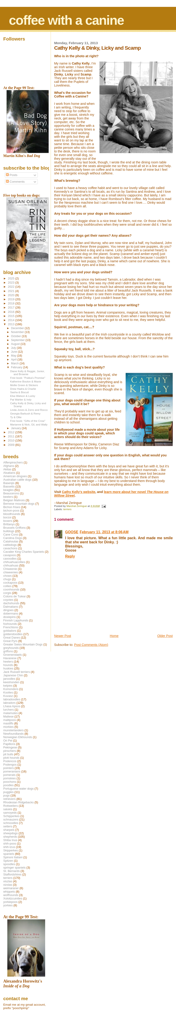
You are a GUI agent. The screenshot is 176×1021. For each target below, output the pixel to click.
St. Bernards (11, 871)
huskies (8, 668)
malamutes (10, 713)
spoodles (9, 864)
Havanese (9, 658)
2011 (11, 436)
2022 (11, 286)
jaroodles (9, 678)
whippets (9, 891)
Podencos (9, 761)
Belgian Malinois (14, 500)
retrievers (9, 799)
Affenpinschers (13, 462)
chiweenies (10, 572)
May (14, 355)
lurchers (8, 709)
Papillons (9, 744)
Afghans (8, 466)
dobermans (10, 613)
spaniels (8, 854)
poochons (9, 781)
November (18, 332)
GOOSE (71, 532)
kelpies (7, 685)
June (14, 351)
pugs (6, 795)
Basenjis (8, 483)
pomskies (9, 778)
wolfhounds (10, 895)
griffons (8, 651)
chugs (7, 579)
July (14, 347)
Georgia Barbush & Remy (25, 413)
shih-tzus (9, 847)
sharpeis (8, 829)
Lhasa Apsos (11, 706)
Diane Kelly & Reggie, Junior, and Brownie (27, 373)
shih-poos (9, 843)
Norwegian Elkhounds (17, 737)
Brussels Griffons (14, 527)
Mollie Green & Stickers (24, 385)
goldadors (9, 630)
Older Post (165, 636)
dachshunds (11, 603)
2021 (11, 291)
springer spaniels (14, 867)
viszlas (7, 881)
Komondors (10, 689)
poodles (8, 785)
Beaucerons (11, 493)
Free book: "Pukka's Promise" (27, 377)
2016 (11, 312)
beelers (8, 496)
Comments (15, 181)
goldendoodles (12, 634)
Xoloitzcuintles (12, 898)
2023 (11, 282)
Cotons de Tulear (14, 596)
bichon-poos (11, 510)
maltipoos (9, 720)
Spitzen (8, 860)
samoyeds (10, 812)
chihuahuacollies (14, 562)
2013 (11, 324)
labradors (9, 702)
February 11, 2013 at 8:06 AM (104, 532)
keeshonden (11, 682)
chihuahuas (10, 565)
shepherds (10, 836)
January (16, 428)
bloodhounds (11, 514)
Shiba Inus (10, 840)
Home (114, 636)
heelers (8, 661)
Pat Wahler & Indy (20, 399)
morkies (8, 727)
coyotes (8, 599)
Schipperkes (11, 816)
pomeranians (11, 771)
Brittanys (9, 524)
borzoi (7, 517)
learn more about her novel (125, 492)
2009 (11, 445)
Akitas (7, 469)
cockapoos (10, 582)
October (16, 336)
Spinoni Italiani (12, 857)
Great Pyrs (10, 641)
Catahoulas (10, 541)
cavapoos (9, 555)
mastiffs (8, 723)
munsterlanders (13, 730)
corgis (7, 593)
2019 (11, 299)
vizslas (7, 884)
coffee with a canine (66, 20)
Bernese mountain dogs (18, 503)
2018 (11, 303)
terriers (67, 509)
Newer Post (62, 636)
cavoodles (9, 558)
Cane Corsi (10, 534)
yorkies (8, 905)
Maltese (8, 716)
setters (7, 826)
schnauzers (10, 819)
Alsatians (9, 472)
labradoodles (11, 699)
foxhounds (10, 624)
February (17, 367)
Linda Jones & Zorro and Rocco (29, 409)
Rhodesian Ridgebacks (18, 802)
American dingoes (15, 476)
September (18, 340)
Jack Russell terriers (16, 672)
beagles (8, 490)
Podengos (9, 764)
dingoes (8, 610)
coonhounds (11, 589)
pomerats (9, 775)
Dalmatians (10, 606)
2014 (11, 320)
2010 (11, 440)
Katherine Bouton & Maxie (25, 381)
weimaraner (11, 888)
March (15, 363)
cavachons (10, 548)
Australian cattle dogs (17, 479)
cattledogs (10, 545)
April (14, 359)
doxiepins (9, 617)
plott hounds (11, 757)
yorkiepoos (10, 902)
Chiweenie (10, 569)
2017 (11, 307)
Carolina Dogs (12, 538)
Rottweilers (10, 805)
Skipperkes (10, 850)
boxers (7, 521)
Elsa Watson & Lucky (22, 395)
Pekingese (10, 747)
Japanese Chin (13, 675)
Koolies (8, 692)
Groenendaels (12, 654)
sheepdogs (10, 833)
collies (7, 586)
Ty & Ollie (16, 417)
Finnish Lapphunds (15, 620)
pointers (8, 768)
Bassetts (8, 486)
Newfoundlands (13, 733)
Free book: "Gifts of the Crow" (27, 420)
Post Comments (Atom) (91, 645)
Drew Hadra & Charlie (23, 388)
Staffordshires (12, 874)
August (16, 344)
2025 (11, 278)
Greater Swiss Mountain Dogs (22, 644)
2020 (11, 295)
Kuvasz (8, 696)
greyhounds (11, 648)
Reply (70, 556)
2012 (11, 432)
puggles (8, 792)
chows (7, 575)
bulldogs (8, 531)
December (18, 328)
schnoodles (10, 823)
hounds (8, 665)
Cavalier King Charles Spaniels (23, 551)
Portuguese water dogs (18, 788)
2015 (11, 316)
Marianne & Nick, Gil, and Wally (28, 424)
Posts (11, 175)
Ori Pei (7, 740)
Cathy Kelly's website (78, 492)
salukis (7, 809)
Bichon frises (11, 507)
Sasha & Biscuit (19, 392)
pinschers (9, 751)
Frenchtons (10, 627)
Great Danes (11, 637)
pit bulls (8, 754)
